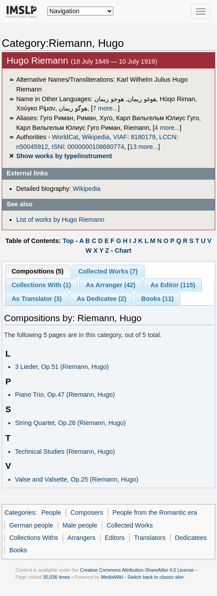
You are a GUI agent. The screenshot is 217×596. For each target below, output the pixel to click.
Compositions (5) (37, 271)
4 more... (167, 127)
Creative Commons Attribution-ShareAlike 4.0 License (137, 570)
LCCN (167, 136)
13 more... (144, 146)
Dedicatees (191, 537)
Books (18, 550)
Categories (19, 512)
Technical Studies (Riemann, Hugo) (65, 451)
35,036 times (56, 577)
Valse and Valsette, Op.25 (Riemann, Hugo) (76, 479)
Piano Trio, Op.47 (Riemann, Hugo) (65, 394)
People (51, 512)
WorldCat (65, 136)
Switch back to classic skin (155, 577)
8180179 (143, 136)
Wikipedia (96, 136)
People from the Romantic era (154, 512)
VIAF (120, 136)
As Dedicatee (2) (101, 298)
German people (31, 525)
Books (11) (157, 298)
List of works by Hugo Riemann (60, 219)
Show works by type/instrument (64, 155)
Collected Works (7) (108, 271)
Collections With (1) (41, 285)
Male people (80, 525)
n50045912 (32, 146)
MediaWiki (112, 577)
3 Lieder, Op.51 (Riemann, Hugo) (62, 366)
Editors (115, 537)
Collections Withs (33, 537)
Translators (150, 537)
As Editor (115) (172, 285)
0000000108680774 (95, 146)
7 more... (105, 108)
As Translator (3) (36, 298)
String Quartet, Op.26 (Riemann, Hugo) (70, 422)
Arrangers (81, 537)
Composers (87, 512)
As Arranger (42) (111, 285)
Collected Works (130, 525)
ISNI (58, 146)
